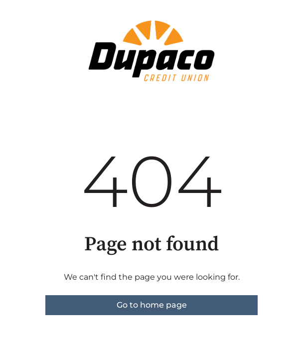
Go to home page (152, 305)
